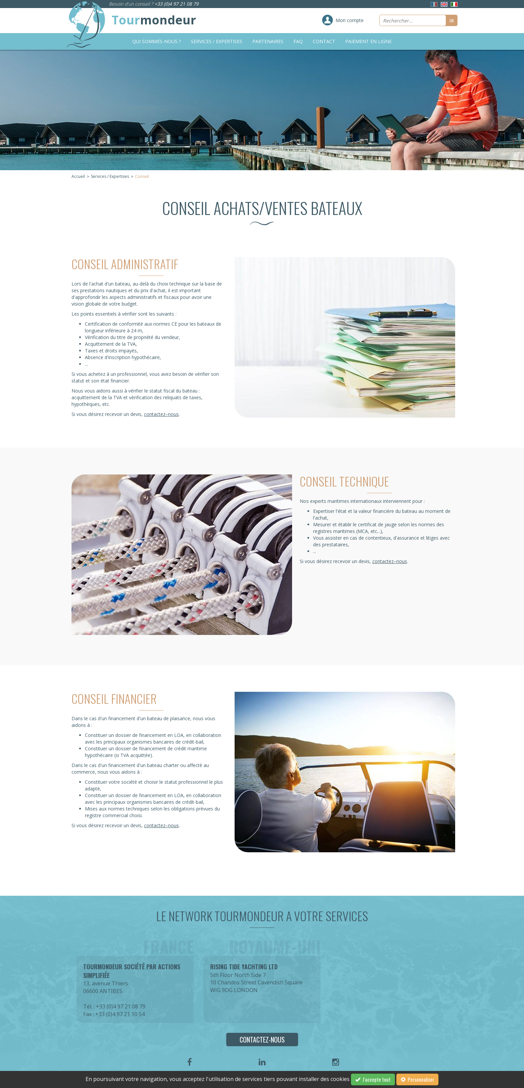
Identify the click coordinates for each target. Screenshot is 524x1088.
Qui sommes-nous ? (156, 41)
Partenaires (267, 41)
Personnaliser (417, 1079)
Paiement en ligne (368, 41)
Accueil (78, 176)
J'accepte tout (373, 1079)
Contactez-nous (262, 1040)
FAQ (298, 41)
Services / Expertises (216, 41)
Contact (324, 41)
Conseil (142, 176)
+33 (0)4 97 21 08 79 (176, 4)
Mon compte (350, 20)
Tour (154, 20)
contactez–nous (161, 414)
